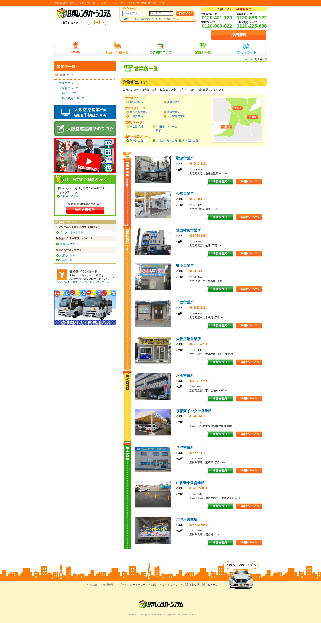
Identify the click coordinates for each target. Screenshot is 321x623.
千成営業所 (136, 116)
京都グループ (67, 93)
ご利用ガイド (246, 49)
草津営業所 (136, 140)
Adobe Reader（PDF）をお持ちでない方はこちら (83, 282)
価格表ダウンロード (83, 271)
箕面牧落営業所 (139, 112)
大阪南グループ (69, 83)
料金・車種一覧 (117, 49)
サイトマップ (170, 584)
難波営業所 (136, 102)
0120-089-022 (217, 26)
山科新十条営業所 (166, 140)
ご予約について (160, 49)
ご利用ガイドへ (69, 196)
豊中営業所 (173, 112)
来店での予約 (67, 255)
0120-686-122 (252, 17)
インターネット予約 (71, 232)
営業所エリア (68, 75)
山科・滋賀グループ (72, 98)
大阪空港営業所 (176, 116)
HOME (75, 49)
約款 (154, 584)
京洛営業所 (136, 126)
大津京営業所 (190, 140)
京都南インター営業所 (193, 411)
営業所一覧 (203, 49)
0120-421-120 (217, 17)
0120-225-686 (252, 26)
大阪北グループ (69, 88)
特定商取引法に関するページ (201, 584)
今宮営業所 (173, 102)
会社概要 (108, 584)
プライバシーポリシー (132, 584)
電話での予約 (67, 243)
